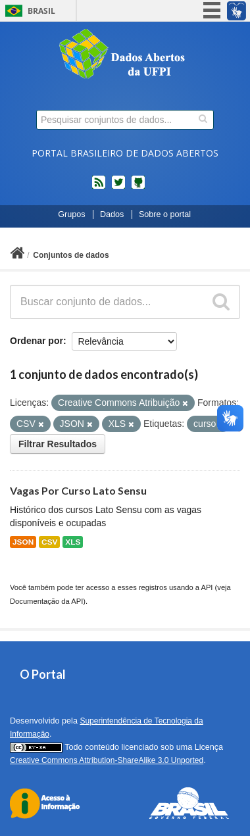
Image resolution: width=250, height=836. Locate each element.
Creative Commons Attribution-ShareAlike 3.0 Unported (106, 760)
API (207, 587)
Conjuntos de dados (71, 255)
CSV (49, 542)
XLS (72, 542)
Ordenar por (36, 340)
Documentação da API (46, 601)
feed (98, 187)
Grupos (71, 214)
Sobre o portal (165, 214)
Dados (112, 214)
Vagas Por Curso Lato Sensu (78, 490)
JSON (23, 542)
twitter (118, 187)
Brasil (41, 10)
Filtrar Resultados (57, 444)
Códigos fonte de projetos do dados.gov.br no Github (138, 187)
